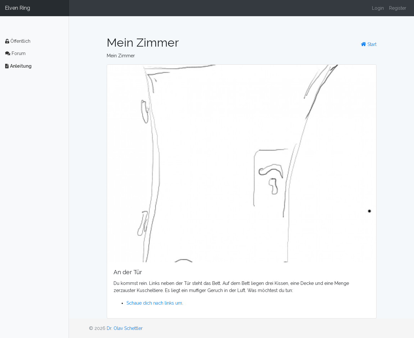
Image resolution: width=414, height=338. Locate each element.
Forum (15, 53)
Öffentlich (17, 41)
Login (378, 8)
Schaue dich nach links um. (154, 303)
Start (368, 44)
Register (397, 8)
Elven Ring (17, 8)
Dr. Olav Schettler (125, 328)
